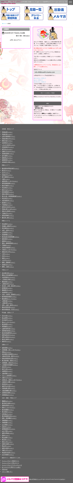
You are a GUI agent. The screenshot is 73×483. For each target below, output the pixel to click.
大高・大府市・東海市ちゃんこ (11, 294)
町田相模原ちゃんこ (8, 192)
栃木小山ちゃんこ (7, 190)
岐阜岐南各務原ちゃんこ (9, 296)
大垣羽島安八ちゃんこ (8, 277)
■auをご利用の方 (38, 80)
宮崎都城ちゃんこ (7, 420)
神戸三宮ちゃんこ (7, 369)
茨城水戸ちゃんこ (7, 175)
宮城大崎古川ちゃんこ (8, 138)
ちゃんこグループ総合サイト (10, 461)
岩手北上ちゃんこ (7, 149)
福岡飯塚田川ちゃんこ (8, 429)
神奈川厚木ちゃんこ (8, 194)
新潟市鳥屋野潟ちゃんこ (9, 333)
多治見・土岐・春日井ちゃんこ (11, 286)
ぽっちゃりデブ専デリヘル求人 (11, 467)
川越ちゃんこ (6, 179)
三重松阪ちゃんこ (7, 301)
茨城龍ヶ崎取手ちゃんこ (9, 226)
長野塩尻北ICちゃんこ (8, 335)
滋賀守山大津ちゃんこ (8, 386)
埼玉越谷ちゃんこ (7, 224)
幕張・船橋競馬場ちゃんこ (10, 243)
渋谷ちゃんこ (6, 256)
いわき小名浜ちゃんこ (8, 145)
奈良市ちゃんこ (6, 367)
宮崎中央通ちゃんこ (8, 444)
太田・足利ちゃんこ (8, 230)
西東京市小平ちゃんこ (8, 252)
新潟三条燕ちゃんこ (8, 339)
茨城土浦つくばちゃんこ (9, 209)
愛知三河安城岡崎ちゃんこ (10, 275)
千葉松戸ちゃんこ (7, 213)
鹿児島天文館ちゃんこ (8, 403)
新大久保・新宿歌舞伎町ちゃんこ (12, 196)
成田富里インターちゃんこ (10, 181)
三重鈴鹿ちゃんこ (7, 303)
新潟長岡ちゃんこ (7, 324)
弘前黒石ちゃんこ (7, 143)
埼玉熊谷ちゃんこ (7, 187)
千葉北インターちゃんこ (9, 249)
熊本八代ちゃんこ (7, 442)
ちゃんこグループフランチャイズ (12, 465)
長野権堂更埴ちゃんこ (8, 331)
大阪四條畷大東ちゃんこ (9, 390)
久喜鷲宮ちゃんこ (7, 232)
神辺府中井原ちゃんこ (8, 452)
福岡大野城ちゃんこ (8, 433)
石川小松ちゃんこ (7, 316)
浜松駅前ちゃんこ (7, 292)
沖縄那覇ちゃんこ (7, 422)
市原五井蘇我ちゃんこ (8, 247)
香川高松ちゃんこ (7, 412)
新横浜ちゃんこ (6, 241)
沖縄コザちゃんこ (7, 450)
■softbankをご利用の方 (40, 82)
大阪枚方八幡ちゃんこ (8, 382)
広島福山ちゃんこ (7, 414)
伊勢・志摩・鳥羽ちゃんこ (10, 305)
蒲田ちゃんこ (6, 258)
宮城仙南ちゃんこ (7, 132)
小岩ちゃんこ (6, 254)
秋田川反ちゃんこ (7, 141)
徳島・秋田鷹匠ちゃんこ (9, 418)
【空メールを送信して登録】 (47, 93)
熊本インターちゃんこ (8, 407)
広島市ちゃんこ (6, 427)
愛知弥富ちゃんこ (7, 281)
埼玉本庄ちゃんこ (7, 198)
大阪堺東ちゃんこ (7, 373)
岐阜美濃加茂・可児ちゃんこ (10, 309)
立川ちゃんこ (6, 172)
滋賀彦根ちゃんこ (7, 348)
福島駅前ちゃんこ (7, 160)
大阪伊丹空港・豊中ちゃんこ (10, 356)
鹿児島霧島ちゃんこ (8, 410)
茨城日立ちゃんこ (7, 264)
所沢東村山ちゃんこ (8, 228)
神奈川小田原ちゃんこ (8, 211)
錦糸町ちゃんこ (6, 202)
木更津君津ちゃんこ (8, 200)
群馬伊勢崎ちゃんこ (8, 215)
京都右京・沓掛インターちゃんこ (12, 380)
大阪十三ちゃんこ (7, 377)
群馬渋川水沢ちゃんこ (8, 207)
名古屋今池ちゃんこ (8, 273)
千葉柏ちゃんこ (6, 245)
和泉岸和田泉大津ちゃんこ (10, 358)
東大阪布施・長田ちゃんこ (10, 360)
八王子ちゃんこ (6, 260)
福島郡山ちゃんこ (7, 158)
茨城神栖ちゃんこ (7, 234)
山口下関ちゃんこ (7, 431)
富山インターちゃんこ (8, 322)
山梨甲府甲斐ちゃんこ (8, 328)
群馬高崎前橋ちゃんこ (8, 183)
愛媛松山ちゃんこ (7, 401)
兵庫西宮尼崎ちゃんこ (8, 392)
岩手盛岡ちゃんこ (7, 156)
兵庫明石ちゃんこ (7, 371)
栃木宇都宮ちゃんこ (8, 185)
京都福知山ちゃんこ (8, 395)
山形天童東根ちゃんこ (8, 136)
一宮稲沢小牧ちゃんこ (8, 279)
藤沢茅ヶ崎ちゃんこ (8, 218)
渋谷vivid (4, 469)
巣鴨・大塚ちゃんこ (8, 267)
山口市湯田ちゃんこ (8, 454)
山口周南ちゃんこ (7, 425)
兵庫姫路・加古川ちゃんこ (10, 363)
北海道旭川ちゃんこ (8, 147)
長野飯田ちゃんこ (7, 326)
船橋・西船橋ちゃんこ (8, 262)
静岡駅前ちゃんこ (7, 288)
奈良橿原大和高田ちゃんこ (10, 354)
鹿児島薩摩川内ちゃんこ (9, 416)
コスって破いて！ (7, 471)
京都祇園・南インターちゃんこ (11, 350)
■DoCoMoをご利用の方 (40, 78)
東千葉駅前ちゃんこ (8, 177)
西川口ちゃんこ (6, 170)
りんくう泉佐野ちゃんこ (9, 375)
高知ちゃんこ (6, 435)
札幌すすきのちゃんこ (8, 151)
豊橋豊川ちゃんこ (7, 290)
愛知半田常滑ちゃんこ (8, 307)
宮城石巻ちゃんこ (7, 134)
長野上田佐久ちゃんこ (8, 337)
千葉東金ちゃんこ (7, 205)
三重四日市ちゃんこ (8, 284)
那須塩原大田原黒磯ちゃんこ (10, 237)
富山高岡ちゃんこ (7, 318)
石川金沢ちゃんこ (7, 320)
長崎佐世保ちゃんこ (8, 405)
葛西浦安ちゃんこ (7, 239)
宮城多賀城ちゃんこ (8, 153)
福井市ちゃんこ (6, 341)
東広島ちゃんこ (6, 439)
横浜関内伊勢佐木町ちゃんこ (10, 168)
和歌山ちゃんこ (6, 352)
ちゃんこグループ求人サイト (10, 463)
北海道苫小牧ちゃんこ (8, 162)
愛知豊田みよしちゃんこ (9, 299)
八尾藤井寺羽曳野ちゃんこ (10, 365)
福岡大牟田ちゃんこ (8, 448)
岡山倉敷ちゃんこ (7, 437)
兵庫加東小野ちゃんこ (8, 388)
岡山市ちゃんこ (6, 446)
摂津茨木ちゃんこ (7, 384)
